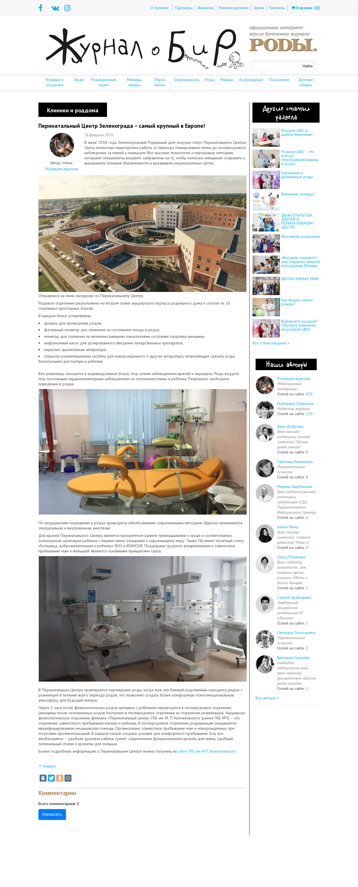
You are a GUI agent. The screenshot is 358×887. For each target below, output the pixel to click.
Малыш (226, 79)
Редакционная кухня (103, 82)
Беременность (186, 79)
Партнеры (183, 7)
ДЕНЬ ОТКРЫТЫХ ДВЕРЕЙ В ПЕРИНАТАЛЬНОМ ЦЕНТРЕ (297, 221)
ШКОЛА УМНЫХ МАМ (299, 278)
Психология (279, 79)
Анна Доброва (290, 426)
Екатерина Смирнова (295, 403)
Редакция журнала (61, 168)
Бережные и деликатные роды (297, 174)
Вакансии (205, 7)
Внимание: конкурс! (298, 194)
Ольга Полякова (291, 557)
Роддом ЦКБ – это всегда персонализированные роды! (300, 157)
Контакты (277, 7)
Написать (52, 814)
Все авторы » (267, 697)
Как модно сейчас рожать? (297, 302)
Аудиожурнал (251, 79)
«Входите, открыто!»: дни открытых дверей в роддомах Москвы (300, 261)
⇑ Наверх (47, 766)
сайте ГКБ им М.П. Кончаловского (207, 751)
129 (309, 413)
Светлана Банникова (295, 461)
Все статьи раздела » (270, 343)
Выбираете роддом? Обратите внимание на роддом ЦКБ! (299, 325)
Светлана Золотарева (296, 632)
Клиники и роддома (54, 82)
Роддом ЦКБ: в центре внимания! (297, 132)
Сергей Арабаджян (294, 597)
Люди (79, 79)
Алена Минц (287, 526)
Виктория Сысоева (293, 657)
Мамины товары (134, 82)
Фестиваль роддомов (300, 236)
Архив (259, 7)
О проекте (159, 7)
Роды (210, 79)
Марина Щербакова (294, 486)
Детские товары (305, 82)
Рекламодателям (233, 7)
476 (309, 394)
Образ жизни (159, 82)
